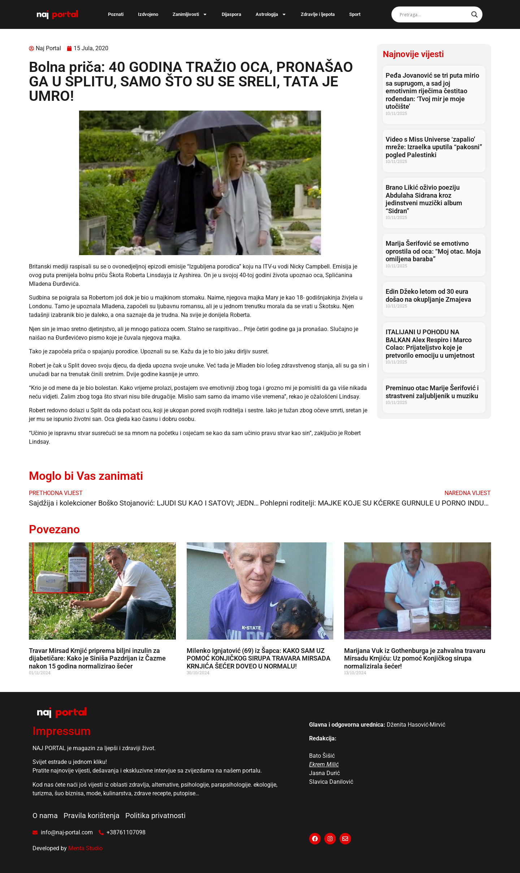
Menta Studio (85, 848)
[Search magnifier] (474, 14)
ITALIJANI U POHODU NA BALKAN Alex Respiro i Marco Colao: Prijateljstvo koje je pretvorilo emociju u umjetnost (430, 343)
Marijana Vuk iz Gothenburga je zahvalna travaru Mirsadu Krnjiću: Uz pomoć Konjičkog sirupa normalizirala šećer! (414, 658)
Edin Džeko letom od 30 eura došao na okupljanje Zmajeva (428, 295)
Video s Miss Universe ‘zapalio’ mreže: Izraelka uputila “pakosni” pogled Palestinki (434, 147)
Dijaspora (231, 14)
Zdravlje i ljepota (318, 14)
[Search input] (434, 14)
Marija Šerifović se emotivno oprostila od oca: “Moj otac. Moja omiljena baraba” (433, 251)
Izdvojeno (148, 14)
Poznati (116, 14)
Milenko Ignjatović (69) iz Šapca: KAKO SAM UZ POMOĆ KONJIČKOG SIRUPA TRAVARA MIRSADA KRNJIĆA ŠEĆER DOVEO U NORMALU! (258, 658)
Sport (354, 14)
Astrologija (271, 14)
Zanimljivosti (190, 14)
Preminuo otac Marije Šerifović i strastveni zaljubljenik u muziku (432, 392)
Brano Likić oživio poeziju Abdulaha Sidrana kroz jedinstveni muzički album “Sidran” (424, 199)
